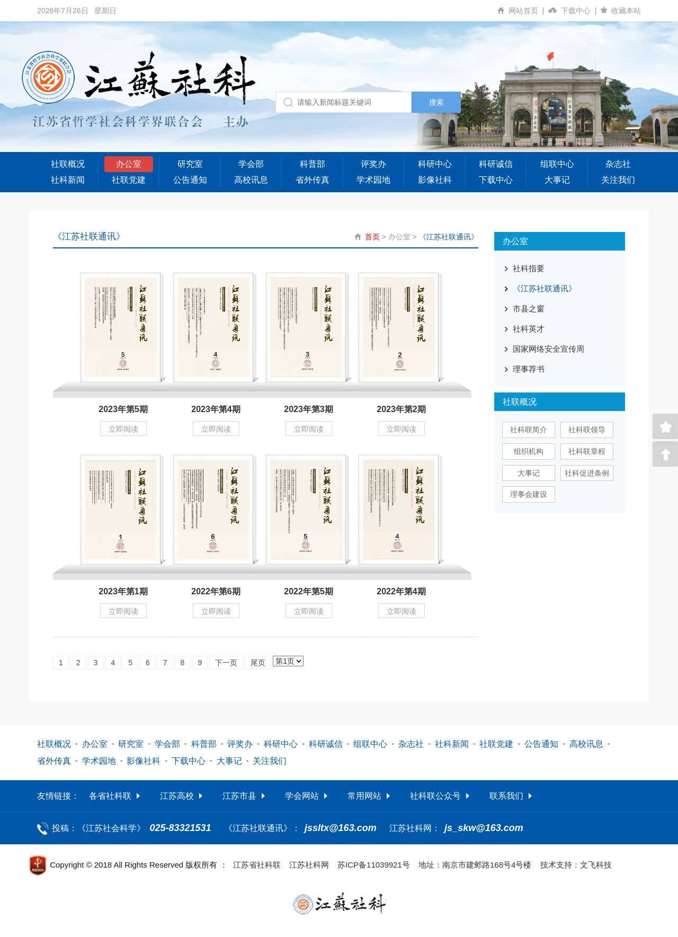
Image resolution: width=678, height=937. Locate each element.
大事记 (557, 179)
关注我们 (618, 179)
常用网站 (364, 795)
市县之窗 (529, 308)
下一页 (226, 662)
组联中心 (557, 163)
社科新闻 (68, 179)
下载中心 (581, 10)
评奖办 (373, 163)
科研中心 (435, 163)
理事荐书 (529, 368)
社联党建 (129, 179)
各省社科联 (110, 795)
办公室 (128, 163)
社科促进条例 (587, 473)
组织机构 (528, 451)
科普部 (312, 163)
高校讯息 (251, 179)
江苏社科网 (309, 864)
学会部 (251, 163)
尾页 (258, 662)
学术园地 (373, 179)
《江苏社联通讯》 (448, 237)
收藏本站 (626, 10)
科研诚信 (496, 163)
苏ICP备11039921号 (373, 864)
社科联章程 (586, 451)
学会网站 (302, 795)
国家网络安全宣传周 (548, 348)
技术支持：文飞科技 (576, 864)
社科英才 (529, 328)
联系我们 (506, 795)
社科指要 (529, 268)
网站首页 (528, 10)
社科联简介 (528, 429)
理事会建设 (528, 494)
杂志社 (618, 163)
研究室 (190, 163)
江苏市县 (239, 795)
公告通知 (190, 179)
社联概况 (68, 163)
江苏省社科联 (257, 864)
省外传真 (312, 179)
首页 (372, 237)
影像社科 (435, 179)
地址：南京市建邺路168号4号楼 (474, 864)
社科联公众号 (435, 795)
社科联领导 (586, 429)
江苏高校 (177, 795)
